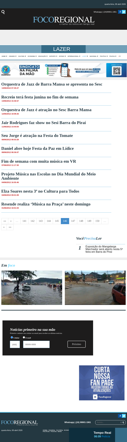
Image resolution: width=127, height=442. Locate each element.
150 (97, 221)
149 (89, 221)
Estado (61, 56)
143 (41, 221)
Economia (31, 56)
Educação (42, 56)
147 (73, 221)
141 (24, 221)
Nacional (93, 56)
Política (103, 56)
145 (57, 221)
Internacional (73, 56)
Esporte (52, 56)
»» (10, 227)
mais (59, 431)
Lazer (84, 56)
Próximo (76, 344)
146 (65, 221)
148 (81, 221)
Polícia (112, 56)
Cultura (21, 56)
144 (49, 221)
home (4, 56)
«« (4, 221)
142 (33, 221)
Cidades (12, 56)
